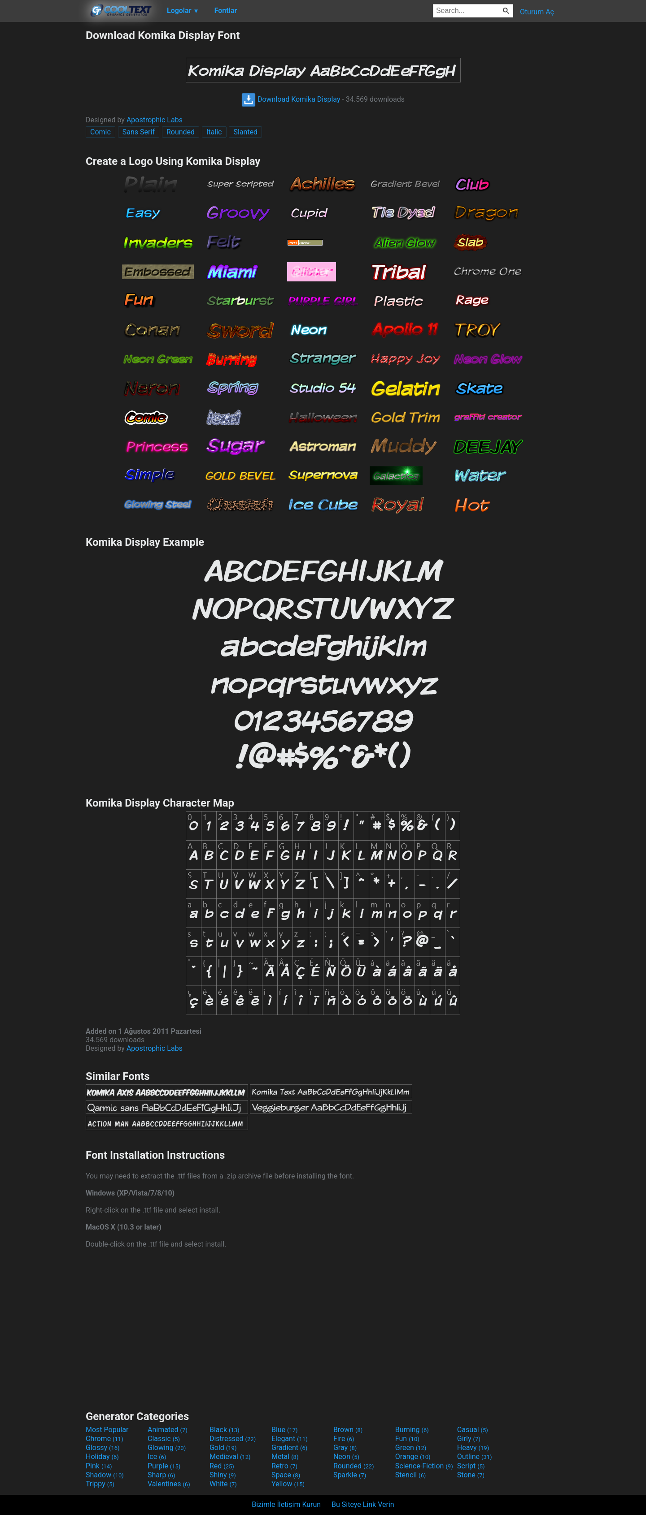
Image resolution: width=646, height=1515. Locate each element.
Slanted (245, 132)
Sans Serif (138, 132)
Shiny (223, 1475)
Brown (347, 1429)
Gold (223, 1447)
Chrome (104, 1438)
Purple (164, 1466)
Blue (284, 1429)
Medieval (230, 1456)
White (223, 1484)
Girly (468, 1438)
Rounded (180, 132)
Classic (164, 1438)
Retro (284, 1466)
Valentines (169, 1484)
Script (471, 1466)
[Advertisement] (43, 163)
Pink (99, 1466)
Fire (343, 1438)
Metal (285, 1456)
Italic (214, 132)
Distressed (233, 1438)
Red (222, 1466)
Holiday (102, 1456)
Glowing (167, 1447)
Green (411, 1447)
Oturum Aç (537, 12)
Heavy (473, 1447)
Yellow (288, 1484)
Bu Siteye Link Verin (363, 1504)
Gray (345, 1447)
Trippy (100, 1484)
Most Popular (107, 1429)
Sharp (161, 1475)
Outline (474, 1456)
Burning (412, 1429)
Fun (407, 1438)
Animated (168, 1429)
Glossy (103, 1447)
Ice (157, 1456)
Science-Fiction (424, 1466)
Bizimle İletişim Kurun (286, 1504)
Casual (472, 1429)
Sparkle (349, 1475)
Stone (470, 1475)
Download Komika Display (290, 99)
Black (225, 1429)
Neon (346, 1456)
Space (285, 1475)
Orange (413, 1456)
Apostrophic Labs (155, 120)
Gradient (289, 1447)
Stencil (410, 1475)
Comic (100, 132)
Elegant (289, 1438)
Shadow (105, 1475)
